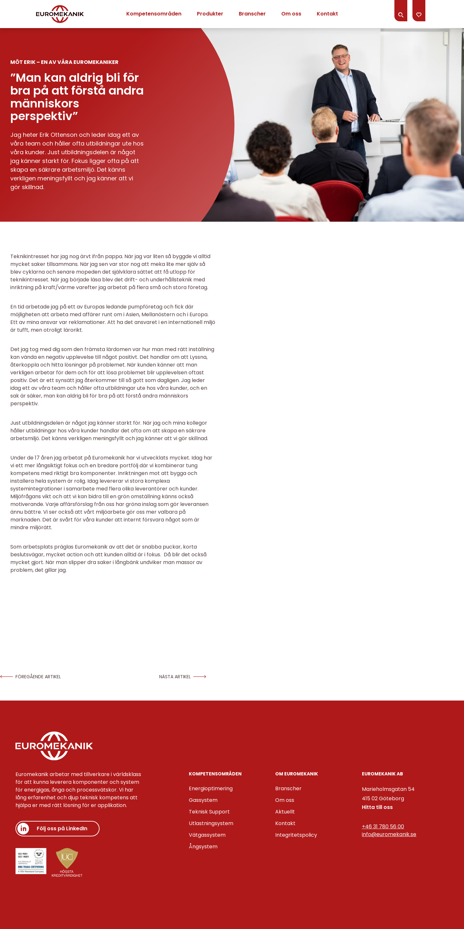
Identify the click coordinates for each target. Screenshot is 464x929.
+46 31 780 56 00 (383, 826)
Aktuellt (285, 811)
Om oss (291, 13)
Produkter (210, 13)
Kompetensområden (153, 13)
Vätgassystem (207, 835)
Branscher (252, 13)
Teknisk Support (209, 811)
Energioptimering (211, 788)
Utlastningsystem (211, 823)
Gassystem (203, 800)
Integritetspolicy (296, 835)
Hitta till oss (377, 807)
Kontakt (327, 13)
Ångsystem (203, 846)
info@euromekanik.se (389, 834)
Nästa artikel (182, 676)
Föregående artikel (30, 676)
